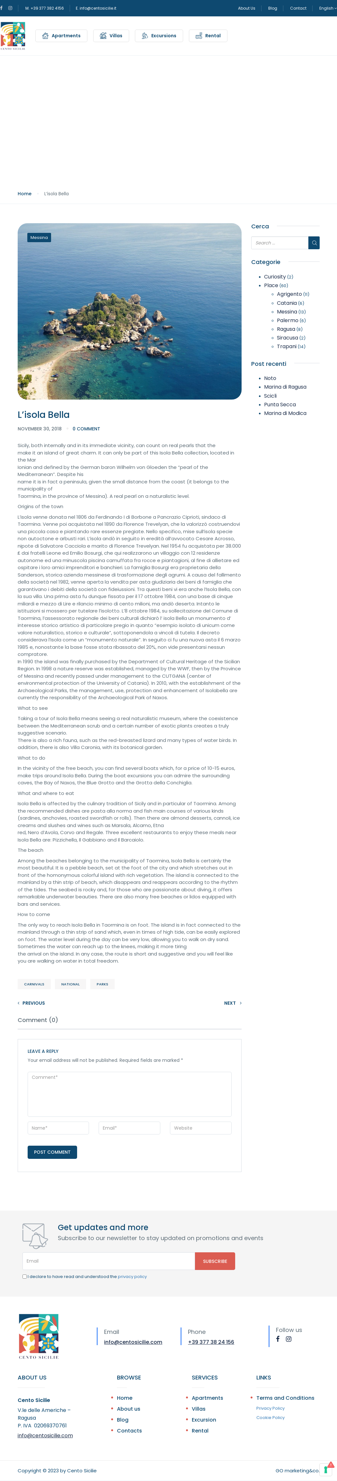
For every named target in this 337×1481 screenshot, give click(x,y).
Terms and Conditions (285, 1398)
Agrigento (289, 294)
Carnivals (34, 984)
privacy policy (132, 1277)
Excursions (163, 35)
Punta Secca (280, 404)
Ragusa (286, 329)
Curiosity (275, 276)
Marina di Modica (285, 413)
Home (24, 193)
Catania (287, 303)
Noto (270, 378)
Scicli (270, 396)
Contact (298, 8)
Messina (39, 237)
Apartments (66, 35)
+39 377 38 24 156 (211, 1342)
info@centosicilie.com (133, 1342)
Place (271, 285)
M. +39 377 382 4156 (44, 8)
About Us (246, 8)
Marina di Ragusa (285, 387)
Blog (272, 8)
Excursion (204, 1420)
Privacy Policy (270, 1408)
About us (128, 1409)
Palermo (287, 320)
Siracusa (287, 337)
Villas (116, 35)
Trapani (287, 346)
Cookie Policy (270, 1418)
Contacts (129, 1430)
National (70, 984)
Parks (102, 984)
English (328, 8)
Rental (213, 35)
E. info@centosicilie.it (96, 8)
